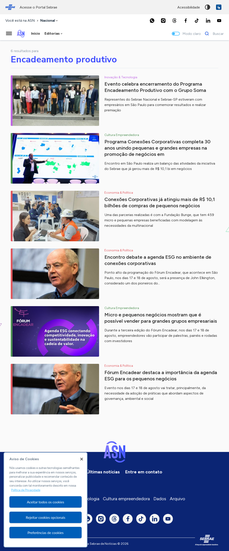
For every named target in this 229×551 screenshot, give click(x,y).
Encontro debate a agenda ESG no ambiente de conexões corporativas (157, 260)
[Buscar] (213, 33)
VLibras (219, 7)
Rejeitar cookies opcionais (45, 517)
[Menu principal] (9, 33)
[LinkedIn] (208, 20)
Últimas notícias (103, 472)
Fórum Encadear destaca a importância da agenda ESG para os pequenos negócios (160, 375)
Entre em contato (143, 472)
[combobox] (49, 21)
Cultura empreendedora (126, 498)
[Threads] (174, 20)
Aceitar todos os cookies (45, 502)
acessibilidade (188, 7)
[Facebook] (185, 20)
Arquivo (177, 498)
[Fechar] (82, 459)
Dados (159, 498)
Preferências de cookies (46, 532)
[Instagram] (163, 20)
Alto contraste (207, 7)
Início (35, 33)
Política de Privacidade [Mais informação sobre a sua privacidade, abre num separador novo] (25, 490)
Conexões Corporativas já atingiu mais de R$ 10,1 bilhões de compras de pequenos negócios (159, 202)
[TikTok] (196, 20)
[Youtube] (219, 20)
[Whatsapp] (152, 20)
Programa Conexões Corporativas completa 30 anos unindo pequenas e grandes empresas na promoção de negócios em (157, 148)
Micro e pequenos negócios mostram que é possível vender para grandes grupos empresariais (160, 318)
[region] (45, 499)
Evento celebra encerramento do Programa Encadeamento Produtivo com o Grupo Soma (155, 87)
